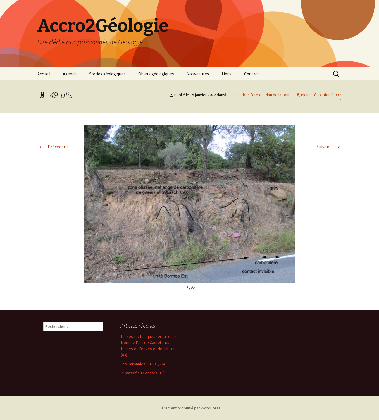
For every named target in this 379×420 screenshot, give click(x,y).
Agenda (70, 74)
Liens (227, 74)
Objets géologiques (156, 74)
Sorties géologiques (107, 74)
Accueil (43, 74)
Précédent (52, 146)
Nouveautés (198, 74)
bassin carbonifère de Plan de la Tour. (257, 94)
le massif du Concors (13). (143, 373)
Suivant (329, 146)
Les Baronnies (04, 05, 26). (143, 363)
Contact (251, 74)
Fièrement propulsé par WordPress (189, 408)
